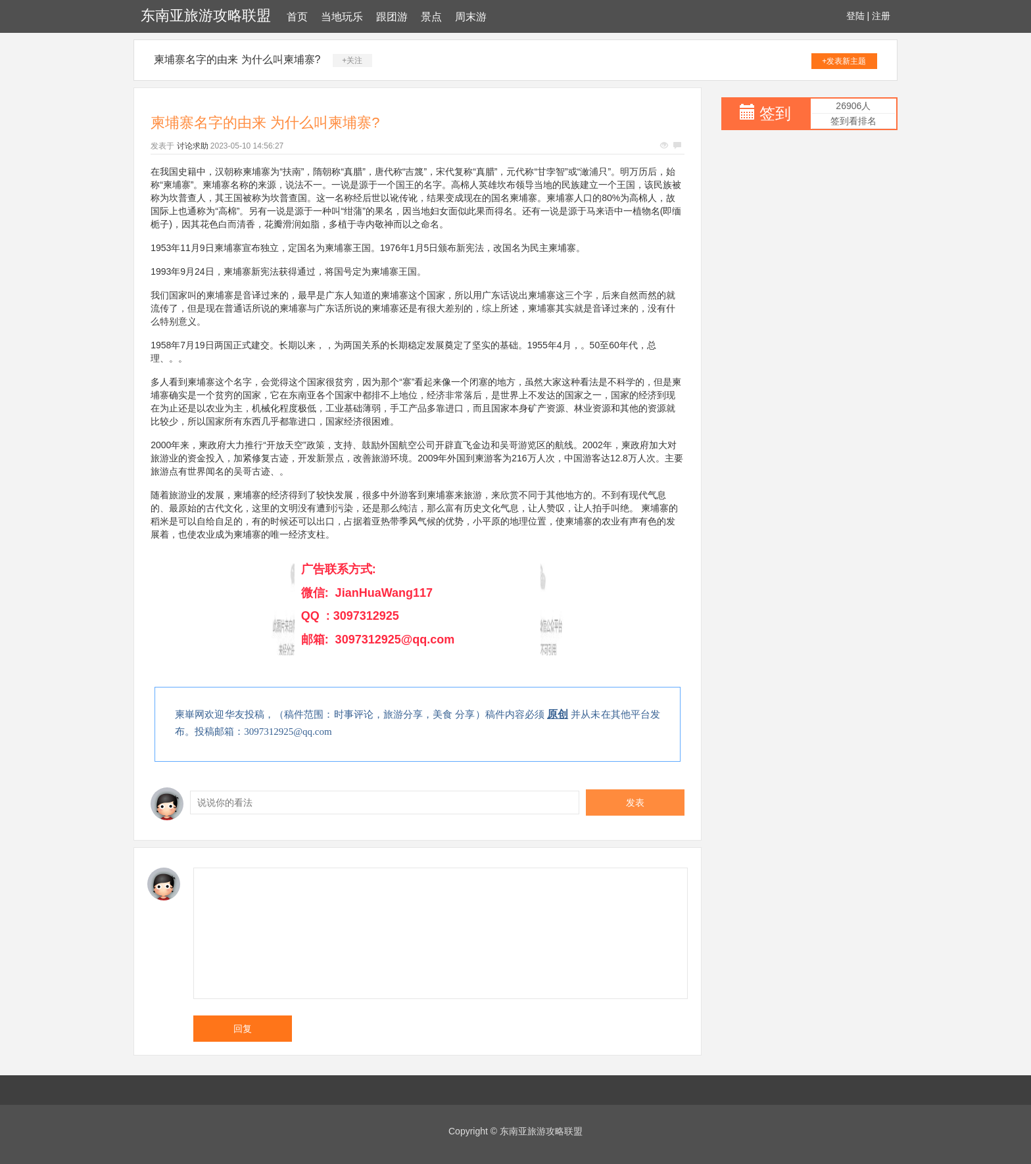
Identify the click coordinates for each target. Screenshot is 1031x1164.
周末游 (471, 16)
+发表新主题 (844, 61)
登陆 (855, 16)
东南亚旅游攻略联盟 (206, 15)
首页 (297, 16)
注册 (881, 16)
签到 (775, 113)
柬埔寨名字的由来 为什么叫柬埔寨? (237, 59)
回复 (242, 1028)
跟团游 (392, 16)
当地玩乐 (342, 16)
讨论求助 (192, 146)
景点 (431, 16)
